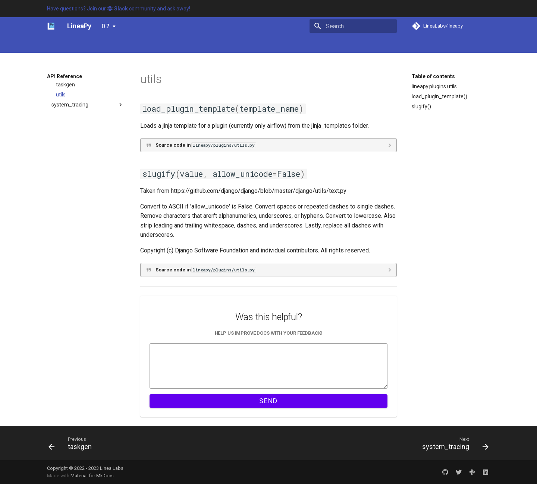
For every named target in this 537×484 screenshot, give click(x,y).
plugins (59, 187)
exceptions (64, 147)
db (54, 127)
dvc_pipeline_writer (79, 227)
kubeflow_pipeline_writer (86, 237)
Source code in (206, 145)
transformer (66, 337)
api (55, 96)
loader (63, 247)
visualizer (62, 357)
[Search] (353, 26)
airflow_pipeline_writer (83, 197)
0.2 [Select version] (106, 26)
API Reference (176, 44)
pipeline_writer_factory (83, 257)
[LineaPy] (51, 26)
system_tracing (69, 327)
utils (61, 317)
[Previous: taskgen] (72, 443)
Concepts (82, 44)
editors (59, 137)
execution (63, 157)
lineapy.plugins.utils (434, 86)
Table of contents (433, 76)
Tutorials (113, 44)
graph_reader (67, 167)
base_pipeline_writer (81, 217)
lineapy (55, 86)
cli (53, 106)
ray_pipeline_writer (78, 267)
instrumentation (70, 177)
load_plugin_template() (439, 96)
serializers (68, 277)
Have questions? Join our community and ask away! (118, 9)
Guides (141, 44)
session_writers (74, 287)
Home (54, 44)
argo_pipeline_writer (80, 207)
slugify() (421, 106)
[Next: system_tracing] (453, 443)
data (56, 117)
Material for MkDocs (92, 475)
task (61, 297)
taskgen (65, 307)
